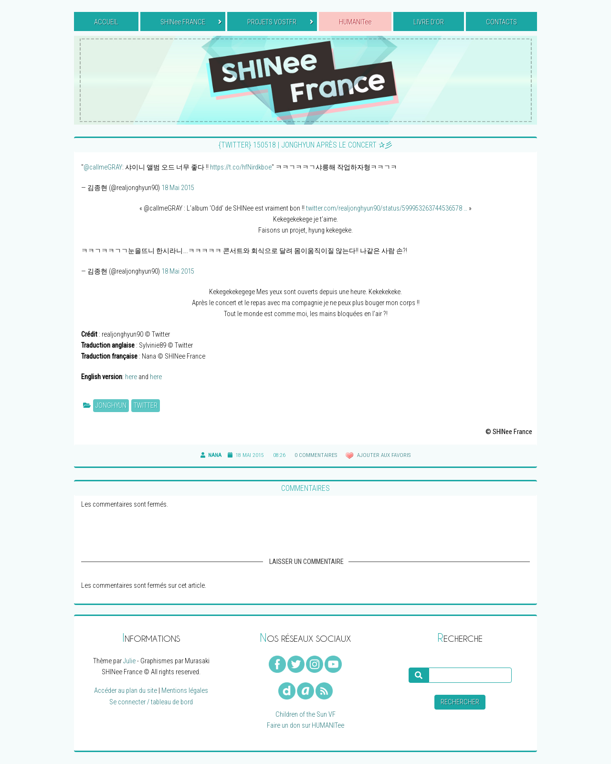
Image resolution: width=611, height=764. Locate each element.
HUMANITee (355, 22)
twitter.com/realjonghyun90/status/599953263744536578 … (386, 208)
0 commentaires (316, 455)
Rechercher (460, 702)
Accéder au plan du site (125, 691)
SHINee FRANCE (190, 22)
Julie (129, 661)
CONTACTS (501, 22)
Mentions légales (184, 691)
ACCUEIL (106, 22)
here (131, 377)
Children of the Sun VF (305, 715)
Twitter (146, 406)
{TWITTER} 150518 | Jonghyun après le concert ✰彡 (305, 144)
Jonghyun (110, 406)
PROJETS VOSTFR (280, 22)
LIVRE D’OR (428, 22)
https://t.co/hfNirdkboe (241, 167)
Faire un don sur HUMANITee (305, 726)
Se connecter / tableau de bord (151, 702)
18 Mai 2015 (177, 188)
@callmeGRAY (103, 167)
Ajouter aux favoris (383, 455)
